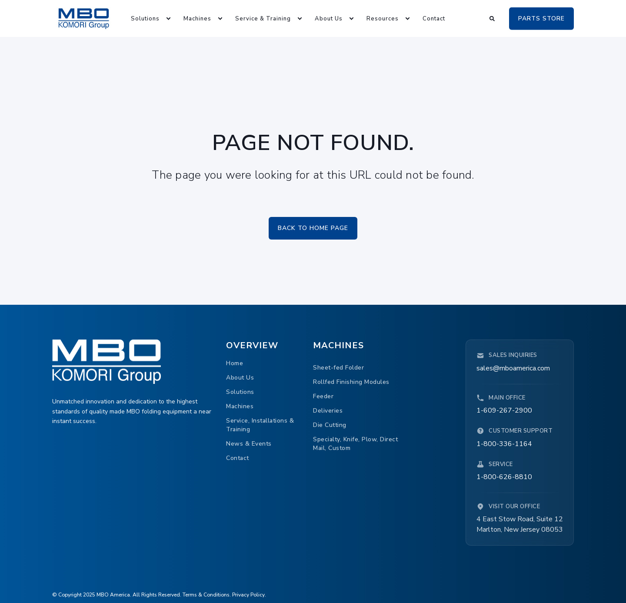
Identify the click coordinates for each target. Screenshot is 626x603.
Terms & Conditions (206, 594)
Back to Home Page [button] (313, 228)
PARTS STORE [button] (541, 18)
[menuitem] (146, 18)
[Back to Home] (83, 18)
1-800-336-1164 (504, 444)
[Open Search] (492, 17)
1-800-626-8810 (504, 477)
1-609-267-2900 (504, 410)
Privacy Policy (248, 594)
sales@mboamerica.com (513, 368)
